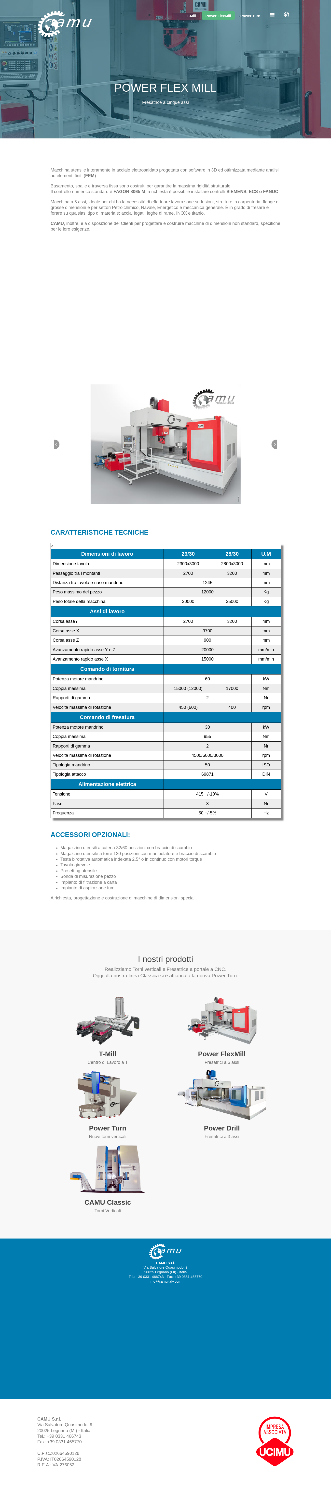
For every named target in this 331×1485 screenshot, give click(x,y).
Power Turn (250, 16)
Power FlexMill (218, 16)
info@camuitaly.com (165, 1281)
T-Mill (191, 16)
